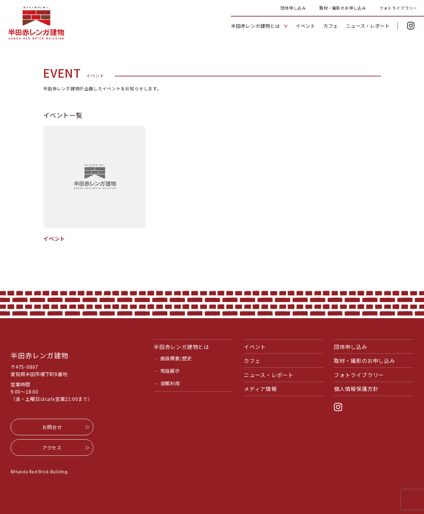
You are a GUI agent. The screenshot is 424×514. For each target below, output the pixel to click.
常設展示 (170, 370)
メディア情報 (260, 389)
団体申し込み (293, 8)
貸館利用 (170, 383)
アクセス (52, 447)
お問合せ (52, 426)
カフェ (252, 360)
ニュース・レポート (268, 375)
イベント (255, 347)
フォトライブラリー (398, 8)
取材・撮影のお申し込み (342, 8)
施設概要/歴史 (176, 358)
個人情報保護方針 (356, 389)
